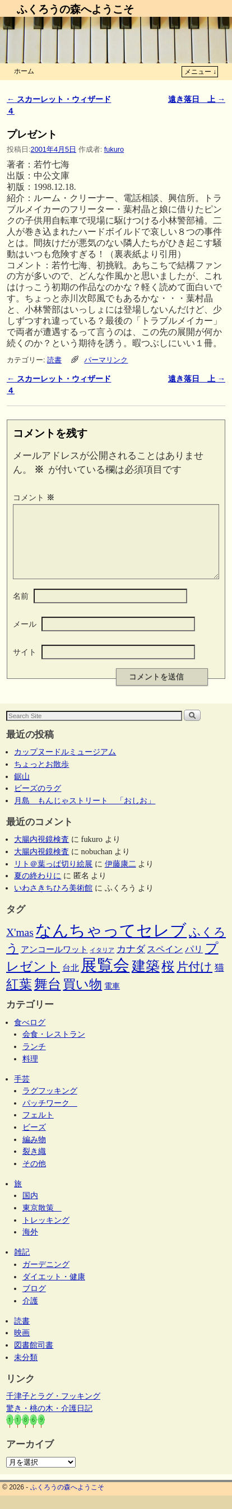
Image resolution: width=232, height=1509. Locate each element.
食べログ (29, 1035)
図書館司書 (33, 1358)
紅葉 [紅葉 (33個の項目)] (19, 998)
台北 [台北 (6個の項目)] (70, 981)
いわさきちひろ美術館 (53, 901)
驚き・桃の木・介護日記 (49, 1421)
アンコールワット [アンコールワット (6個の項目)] (54, 962)
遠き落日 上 (196, 99)
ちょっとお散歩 (41, 777)
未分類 (26, 1370)
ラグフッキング (49, 1104)
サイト (24, 665)
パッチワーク (49, 1116)
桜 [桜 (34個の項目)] (167, 979)
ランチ (34, 1059)
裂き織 (34, 1164)
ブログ (34, 1301)
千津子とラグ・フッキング (53, 1409)
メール (24, 637)
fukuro (114, 149)
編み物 (34, 1152)
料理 (30, 1072)
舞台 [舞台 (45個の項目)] (47, 997)
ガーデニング (45, 1277)
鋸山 (22, 789)
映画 (22, 1346)
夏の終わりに (37, 888)
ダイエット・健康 (53, 1290)
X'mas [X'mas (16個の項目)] (20, 946)
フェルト (38, 1128)
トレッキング (45, 1233)
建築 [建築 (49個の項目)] (146, 979)
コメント (35, 497)
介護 (30, 1314)
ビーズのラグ (37, 801)
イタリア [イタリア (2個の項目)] (102, 964)
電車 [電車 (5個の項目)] (112, 999)
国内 (30, 1208)
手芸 (22, 1092)
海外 (30, 1245)
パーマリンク (106, 360)
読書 (54, 360)
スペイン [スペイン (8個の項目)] (165, 962)
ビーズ (34, 1140)
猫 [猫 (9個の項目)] (219, 981)
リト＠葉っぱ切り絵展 (53, 877)
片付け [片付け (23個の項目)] (194, 980)
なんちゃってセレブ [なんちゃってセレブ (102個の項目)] (111, 944)
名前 (21, 609)
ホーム (24, 71)
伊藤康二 (120, 877)
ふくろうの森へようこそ (75, 9)
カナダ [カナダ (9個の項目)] (131, 962)
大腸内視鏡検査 (41, 852)
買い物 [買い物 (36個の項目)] (82, 997)
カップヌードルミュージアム (65, 765)
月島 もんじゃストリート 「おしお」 (84, 813)
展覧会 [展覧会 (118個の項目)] (105, 979)
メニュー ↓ (200, 72)
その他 (34, 1176)
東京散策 (42, 1221)
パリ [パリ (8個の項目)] (194, 962)
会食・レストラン (53, 1047)
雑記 (22, 1265)
